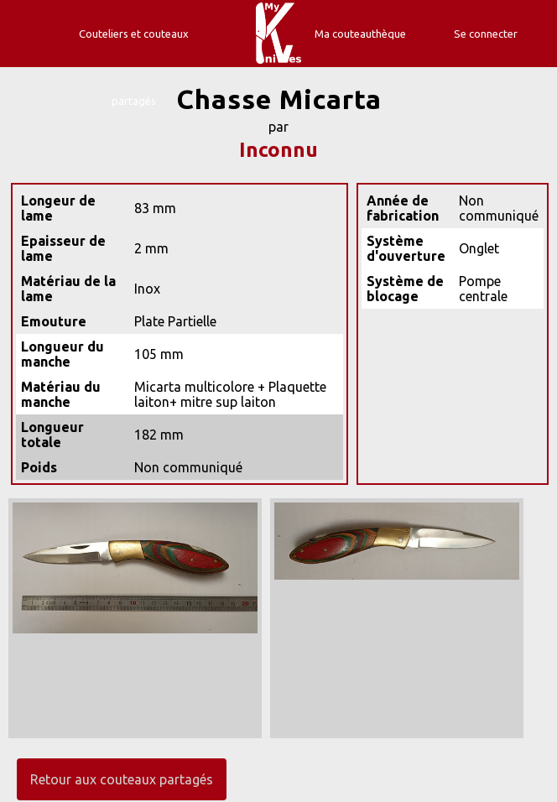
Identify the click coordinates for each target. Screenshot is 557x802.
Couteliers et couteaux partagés (134, 67)
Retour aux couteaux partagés (121, 779)
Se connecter (486, 33)
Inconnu (278, 149)
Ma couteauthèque (360, 33)
